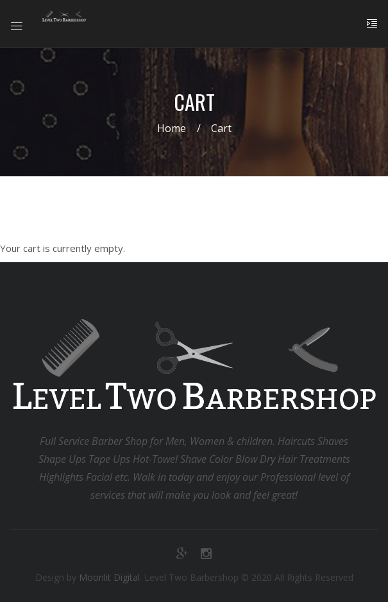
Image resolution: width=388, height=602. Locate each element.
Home (171, 128)
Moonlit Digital (109, 577)
